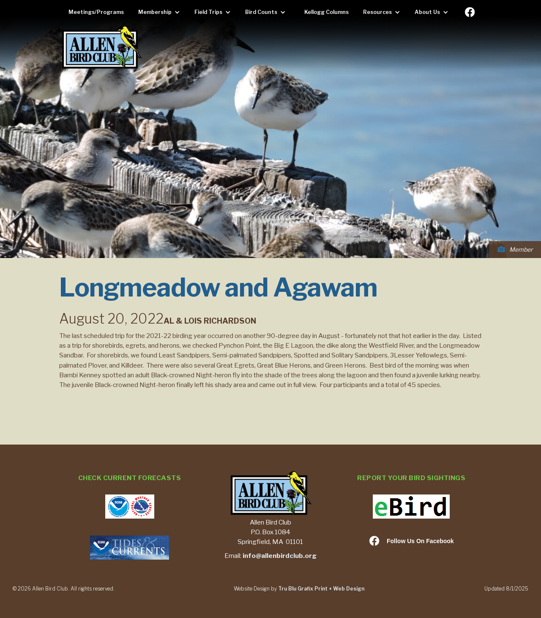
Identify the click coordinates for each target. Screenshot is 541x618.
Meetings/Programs (96, 12)
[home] (101, 48)
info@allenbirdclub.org (280, 556)
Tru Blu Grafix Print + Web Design (321, 588)
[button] (161, 12)
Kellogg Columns (326, 12)
